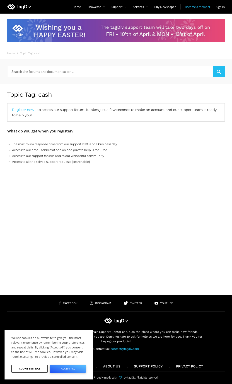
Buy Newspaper (165, 7)
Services (140, 7)
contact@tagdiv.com (125, 348)
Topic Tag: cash (29, 94)
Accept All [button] (68, 367)
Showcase (96, 7)
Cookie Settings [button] (29, 367)
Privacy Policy (189, 366)
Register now (23, 110)
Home (76, 7)
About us (112, 366)
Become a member (197, 7)
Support (118, 7)
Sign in (220, 7)
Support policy (148, 366)
